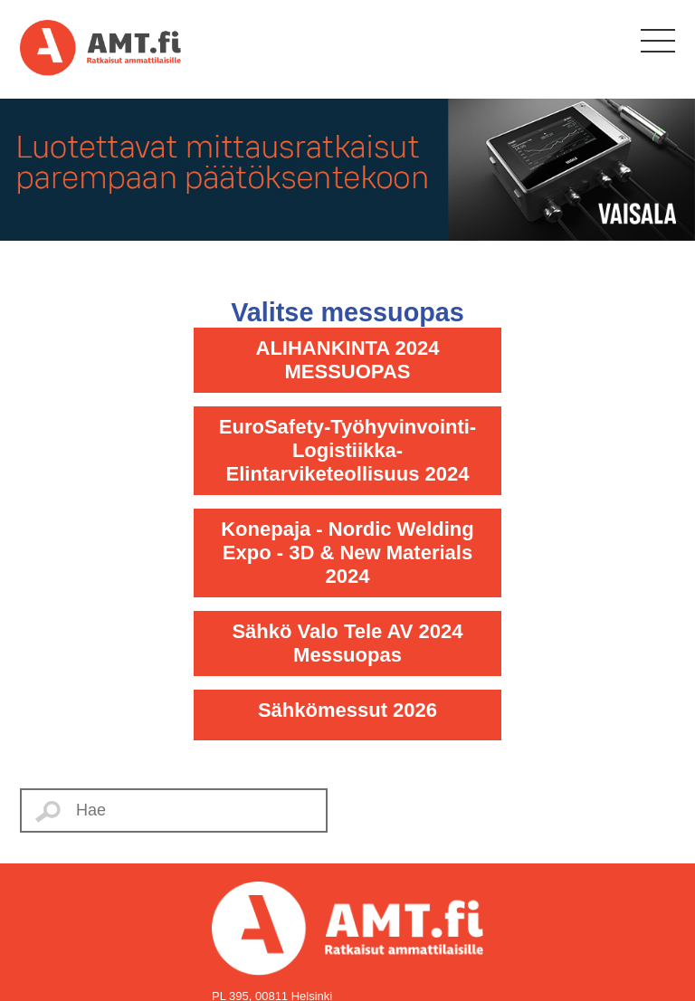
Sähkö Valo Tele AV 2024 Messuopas (347, 643)
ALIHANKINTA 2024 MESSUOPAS (348, 360)
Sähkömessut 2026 (347, 710)
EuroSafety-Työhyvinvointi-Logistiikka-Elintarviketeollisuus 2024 (347, 450)
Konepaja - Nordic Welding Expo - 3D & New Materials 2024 (347, 552)
